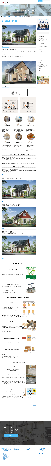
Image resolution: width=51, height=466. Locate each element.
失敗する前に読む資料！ (42, 66)
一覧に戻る (34, 405)
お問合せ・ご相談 (41, 68)
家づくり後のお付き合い (17, 450)
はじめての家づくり (42, 40)
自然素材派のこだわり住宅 (6, 456)
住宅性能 (40, 49)
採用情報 (40, 62)
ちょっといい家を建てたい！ (6, 454)
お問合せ (10, 435)
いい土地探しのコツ (42, 43)
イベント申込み (41, 64)
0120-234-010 (12, 430)
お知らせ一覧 (40, 70)
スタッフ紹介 (40, 60)
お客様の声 (40, 53)
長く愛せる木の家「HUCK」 (43, 36)
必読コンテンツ (41, 38)
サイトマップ (41, 453)
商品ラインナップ (4, 448)
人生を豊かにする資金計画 (43, 46)
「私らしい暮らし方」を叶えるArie (7, 449)
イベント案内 (40, 51)
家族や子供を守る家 (42, 47)
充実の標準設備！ (16, 449)
